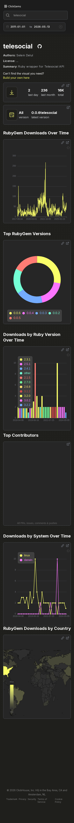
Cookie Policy (58, 800)
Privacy (22, 799)
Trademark (11, 799)
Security (32, 799)
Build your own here (16, 77)
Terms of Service (42, 800)
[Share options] (63, 85)
